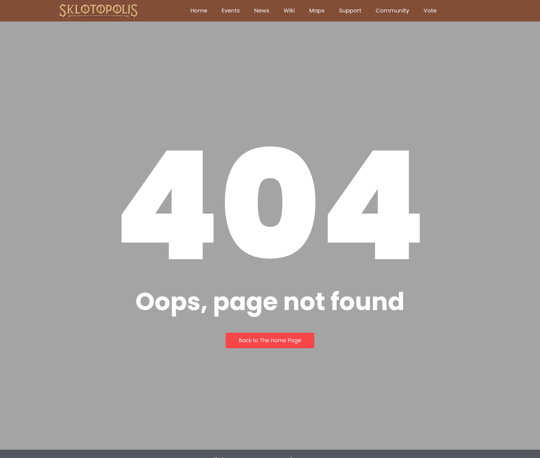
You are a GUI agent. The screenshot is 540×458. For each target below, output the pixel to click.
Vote (430, 10)
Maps (317, 10)
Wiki (289, 10)
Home (198, 10)
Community (392, 10)
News (261, 10)
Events (231, 10)
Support (350, 10)
